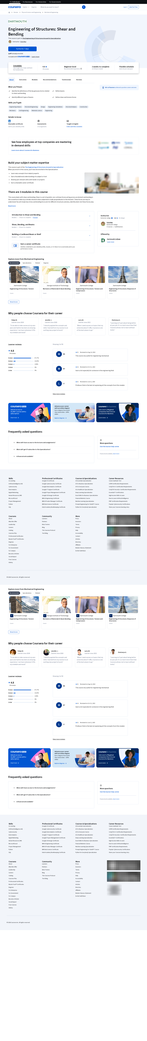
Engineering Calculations (55, 107)
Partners (44, 523)
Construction (83, 107)
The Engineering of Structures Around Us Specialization (44, 167)
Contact (77, 538)
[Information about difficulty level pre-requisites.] (81, 69)
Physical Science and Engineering (31, 12)
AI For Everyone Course (82, 488)
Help (76, 532)
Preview (35, 218)
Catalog (11, 532)
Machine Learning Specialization (84, 503)
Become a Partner (14, 555)
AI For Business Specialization (84, 485)
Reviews (79, 80)
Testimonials (66, 80)
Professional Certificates (16, 538)
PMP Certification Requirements (118, 503)
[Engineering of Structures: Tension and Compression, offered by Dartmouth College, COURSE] (90, 290)
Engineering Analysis (15, 107)
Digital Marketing (13, 494)
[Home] (9, 12)
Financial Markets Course (82, 500)
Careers (11, 529)
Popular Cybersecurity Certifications (119, 506)
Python (11, 506)
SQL (10, 509)
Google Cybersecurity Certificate (51, 485)
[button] (34, 7)
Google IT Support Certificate (50, 491)
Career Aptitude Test (115, 483)
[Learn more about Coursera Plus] (35, 57)
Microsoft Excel (13, 500)
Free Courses (13, 561)
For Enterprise (13, 547)
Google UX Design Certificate (50, 497)
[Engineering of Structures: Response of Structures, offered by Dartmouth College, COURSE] (123, 290)
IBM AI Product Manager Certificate (52, 503)
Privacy (77, 529)
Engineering (48, 111)
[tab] (14, 263)
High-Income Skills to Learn (116, 497)
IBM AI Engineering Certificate (50, 500)
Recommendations (49, 80)
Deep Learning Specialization (83, 494)
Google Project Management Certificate (53, 494)
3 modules (17, 65)
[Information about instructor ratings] (112, 218)
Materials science (37, 111)
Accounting (12, 483)
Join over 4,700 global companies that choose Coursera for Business (107, 413)
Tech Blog (45, 535)
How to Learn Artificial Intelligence (119, 500)
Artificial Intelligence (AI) (16, 485)
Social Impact (12, 558)
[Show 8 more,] (13, 302)
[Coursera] (14, 7)
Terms (77, 526)
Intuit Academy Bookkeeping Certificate (53, 509)
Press (77, 520)
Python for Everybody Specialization (86, 509)
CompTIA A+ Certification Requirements (120, 488)
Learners (44, 520)
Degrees (11, 544)
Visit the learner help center (109, 448)
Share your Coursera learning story (119, 509)
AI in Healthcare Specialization (84, 491)
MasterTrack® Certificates (16, 541)
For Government (13, 550)
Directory (78, 544)
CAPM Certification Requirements (118, 485)
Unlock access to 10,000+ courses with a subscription (18, 413)
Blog (43, 529)
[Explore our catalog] (26, 7)
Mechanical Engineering (51, 12)
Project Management (15, 503)
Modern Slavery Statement (83, 550)
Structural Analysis (71, 107)
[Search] (83, 7)
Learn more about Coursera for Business (25, 150)
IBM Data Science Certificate (50, 506)
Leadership (12, 526)
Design (43, 107)
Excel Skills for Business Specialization (86, 497)
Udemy (11, 564)
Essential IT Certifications (116, 494)
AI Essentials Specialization (83, 483)
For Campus (12, 553)
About (11, 80)
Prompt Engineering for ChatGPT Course (87, 506)
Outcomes (22, 80)
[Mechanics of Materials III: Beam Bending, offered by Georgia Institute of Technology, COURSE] (57, 289)
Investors (78, 523)
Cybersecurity (13, 488)
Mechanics (13, 111)
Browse (16, 12)
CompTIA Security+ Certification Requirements (122, 491)
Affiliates (78, 547)
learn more (116, 455)
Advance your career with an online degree (62, 409)
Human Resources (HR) (15, 497)
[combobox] (58, 7)
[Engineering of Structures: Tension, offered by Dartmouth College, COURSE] (24, 289)
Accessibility (79, 535)
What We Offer (13, 523)
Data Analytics (13, 491)
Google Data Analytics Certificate (51, 488)
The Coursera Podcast (48, 532)
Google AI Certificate (48, 483)
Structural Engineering (31, 107)
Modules (35, 80)
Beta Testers (46, 526)
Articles (77, 541)
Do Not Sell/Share (80, 553)
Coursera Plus (13, 535)
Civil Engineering (23, 111)
